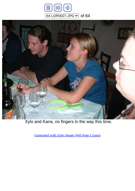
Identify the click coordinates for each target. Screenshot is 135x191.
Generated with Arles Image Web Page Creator (67, 135)
